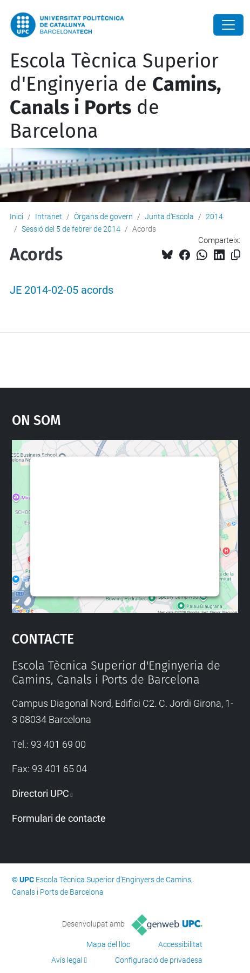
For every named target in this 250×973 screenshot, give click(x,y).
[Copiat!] (235, 255)
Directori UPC (40, 793)
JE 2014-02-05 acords (61, 290)
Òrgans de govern (103, 216)
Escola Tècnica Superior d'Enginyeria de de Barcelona (115, 96)
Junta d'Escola (169, 216)
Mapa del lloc (108, 944)
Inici (16, 216)
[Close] (228, 25)
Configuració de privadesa (158, 960)
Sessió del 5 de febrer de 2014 (71, 229)
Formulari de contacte (59, 818)
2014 (214, 216)
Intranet (48, 216)
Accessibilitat (180, 944)
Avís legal (67, 960)
